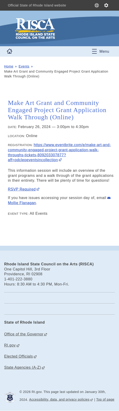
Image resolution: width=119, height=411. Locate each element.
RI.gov (10, 345)
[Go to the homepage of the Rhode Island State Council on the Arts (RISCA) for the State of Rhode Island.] (53, 28)
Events (24, 66)
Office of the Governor (23, 334)
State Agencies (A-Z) (22, 367)
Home (8, 66)
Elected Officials (18, 356)
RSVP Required (22, 189)
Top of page (105, 399)
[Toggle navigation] (101, 51)
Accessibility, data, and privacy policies (59, 399)
